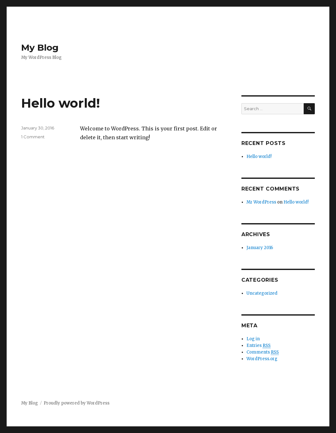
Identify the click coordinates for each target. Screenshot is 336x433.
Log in (253, 339)
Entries (258, 345)
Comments (262, 352)
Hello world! (60, 103)
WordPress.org (261, 358)
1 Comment (33, 136)
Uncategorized (261, 293)
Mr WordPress (261, 202)
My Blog (40, 47)
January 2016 (259, 247)
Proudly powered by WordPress (76, 403)
